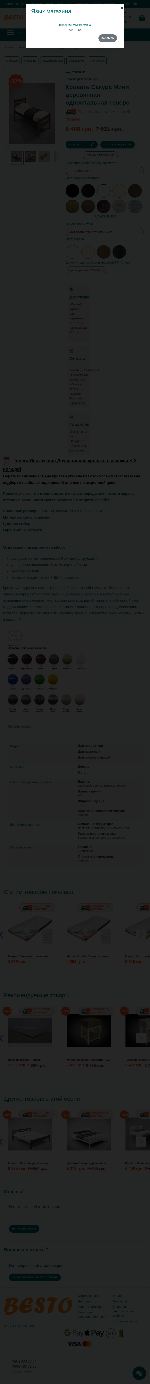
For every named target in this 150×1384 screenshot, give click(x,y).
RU (79, 29)
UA (71, 29)
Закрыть (108, 38)
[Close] (122, 6)
